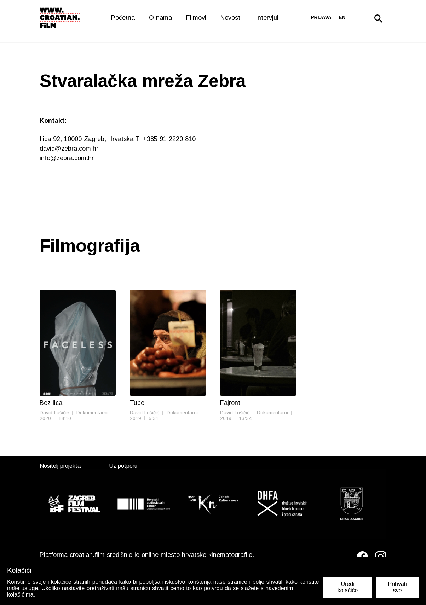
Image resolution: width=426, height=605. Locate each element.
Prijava (321, 17)
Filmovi (196, 17)
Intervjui (267, 17)
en (342, 17)
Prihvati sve (397, 587)
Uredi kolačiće (348, 587)
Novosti (231, 17)
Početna (123, 17)
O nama (160, 17)
